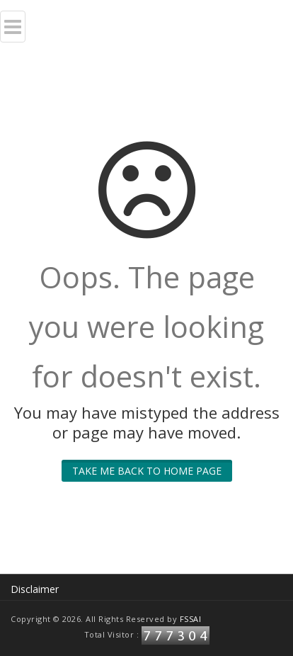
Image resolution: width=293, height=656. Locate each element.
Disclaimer (35, 589)
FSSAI (191, 618)
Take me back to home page (147, 470)
